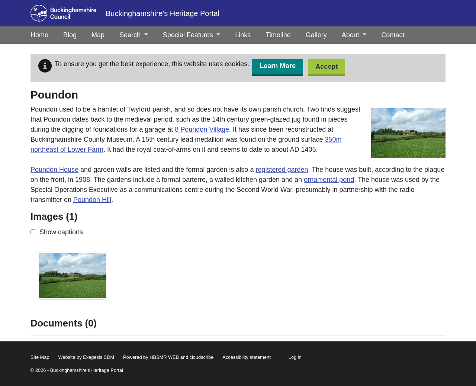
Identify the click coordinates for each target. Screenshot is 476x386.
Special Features (192, 35)
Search (133, 35)
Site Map (39, 357)
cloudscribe (202, 357)
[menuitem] (70, 35)
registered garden (281, 169)
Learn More (278, 66)
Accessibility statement (246, 357)
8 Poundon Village (202, 129)
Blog (70, 35)
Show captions (61, 232)
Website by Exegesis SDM (86, 357)
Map (97, 35)
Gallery (316, 35)
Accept (326, 66)
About (354, 35)
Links (243, 35)
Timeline (278, 35)
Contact (392, 35)
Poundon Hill (92, 199)
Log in (295, 357)
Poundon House (54, 169)
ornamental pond (329, 179)
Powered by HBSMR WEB (151, 357)
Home (39, 35)
